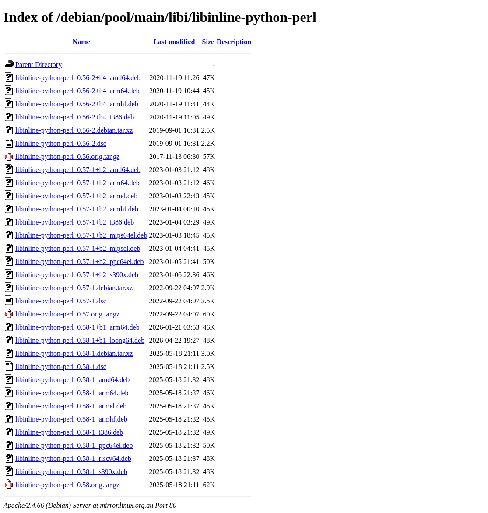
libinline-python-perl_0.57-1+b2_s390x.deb (76, 274)
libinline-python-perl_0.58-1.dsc (60, 366)
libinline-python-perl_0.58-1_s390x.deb (71, 471)
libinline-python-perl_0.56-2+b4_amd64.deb (77, 77)
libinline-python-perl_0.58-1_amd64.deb (72, 379)
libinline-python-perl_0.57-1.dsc (60, 301)
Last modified (174, 42)
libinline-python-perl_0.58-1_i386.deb (69, 432)
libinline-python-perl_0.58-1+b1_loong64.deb (79, 340)
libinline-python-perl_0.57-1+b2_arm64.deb (77, 182)
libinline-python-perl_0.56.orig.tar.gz (67, 156)
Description (234, 42)
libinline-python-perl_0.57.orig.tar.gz (67, 314)
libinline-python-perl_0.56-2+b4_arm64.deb (77, 91)
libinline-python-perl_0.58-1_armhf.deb (71, 419)
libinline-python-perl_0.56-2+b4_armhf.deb (76, 104)
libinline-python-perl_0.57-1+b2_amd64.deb (77, 169)
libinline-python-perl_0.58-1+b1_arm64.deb (77, 327)
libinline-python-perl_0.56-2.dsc (60, 143)
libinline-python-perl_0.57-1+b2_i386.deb (74, 222)
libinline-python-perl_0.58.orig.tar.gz (67, 484)
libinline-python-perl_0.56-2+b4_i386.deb (74, 117)
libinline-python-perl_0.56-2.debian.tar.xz (74, 130)
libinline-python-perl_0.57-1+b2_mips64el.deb (81, 235)
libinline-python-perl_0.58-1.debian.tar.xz (74, 353)
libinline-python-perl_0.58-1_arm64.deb (72, 393)
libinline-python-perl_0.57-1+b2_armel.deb (76, 196)
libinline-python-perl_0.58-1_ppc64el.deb (74, 445)
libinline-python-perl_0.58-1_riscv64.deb (73, 458)
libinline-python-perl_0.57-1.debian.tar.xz (74, 288)
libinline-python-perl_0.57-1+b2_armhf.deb (76, 209)
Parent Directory (38, 64)
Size (208, 42)
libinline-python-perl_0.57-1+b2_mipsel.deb (77, 248)
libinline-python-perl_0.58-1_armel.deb (70, 406)
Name (81, 42)
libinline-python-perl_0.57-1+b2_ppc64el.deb (79, 261)
